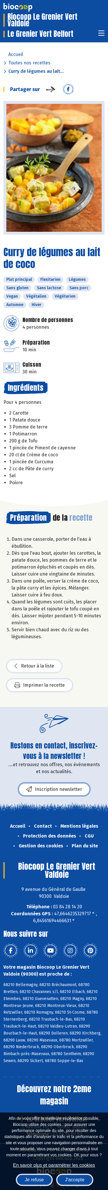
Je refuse (34, 1179)
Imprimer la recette (39, 685)
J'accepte (74, 1179)
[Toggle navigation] (101, 35)
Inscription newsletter (54, 789)
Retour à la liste (34, 666)
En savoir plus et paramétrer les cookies (54, 1165)
